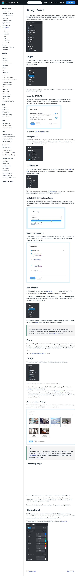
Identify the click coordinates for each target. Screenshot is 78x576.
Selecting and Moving (8, 13)
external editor (32, 455)
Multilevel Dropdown (8, 173)
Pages (5, 30)
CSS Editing (5, 107)
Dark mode (64, 521)
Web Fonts (5, 65)
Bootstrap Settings (7, 84)
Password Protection (8, 139)
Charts (4, 75)
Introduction (6, 11)
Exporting (5, 58)
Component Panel (7, 20)
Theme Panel (7, 40)
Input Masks (6, 168)
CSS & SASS (6, 32)
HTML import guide (39, 131)
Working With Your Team (9, 101)
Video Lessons (54, 2)
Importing (5, 56)
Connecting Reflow (7, 150)
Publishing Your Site (8, 134)
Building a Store (6, 147)
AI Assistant (6, 98)
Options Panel (6, 23)
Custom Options (7, 94)
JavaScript (6, 34)
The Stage (5, 18)
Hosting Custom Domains (9, 136)
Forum (62, 2)
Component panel (58, 391)
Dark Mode (5, 89)
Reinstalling (5, 49)
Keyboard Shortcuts (7, 181)
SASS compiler (52, 191)
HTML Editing (6, 112)
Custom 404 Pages (7, 141)
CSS (70, 169)
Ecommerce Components (9, 152)
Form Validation (7, 166)
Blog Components (7, 128)
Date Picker (5, 161)
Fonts (5, 36)
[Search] (34, 2)
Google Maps (6, 163)
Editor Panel (6, 42)
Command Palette (7, 82)
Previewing (5, 60)
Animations (5, 72)
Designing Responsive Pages (10, 79)
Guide (45, 2)
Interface (5, 45)
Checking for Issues (7, 63)
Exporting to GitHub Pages (9, 178)
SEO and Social (6, 96)
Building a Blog (6, 123)
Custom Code (6, 91)
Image (29, 389)
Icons (4, 70)
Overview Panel (6, 25)
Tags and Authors (7, 125)
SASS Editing (6, 110)
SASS (27, 171)
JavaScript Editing (7, 114)
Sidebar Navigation (7, 175)
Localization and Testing (9, 155)
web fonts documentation (38, 353)
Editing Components (8, 16)
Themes (5, 87)
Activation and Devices (8, 47)
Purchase (70, 2)
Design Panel (6, 27)
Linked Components (8, 77)
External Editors (6, 117)
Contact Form (6, 170)
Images (5, 38)
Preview (37, 322)
